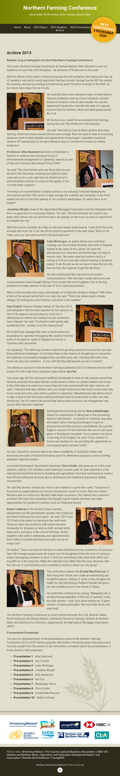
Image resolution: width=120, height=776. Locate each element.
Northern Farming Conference (50, 765)
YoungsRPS (57, 757)
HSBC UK (102, 751)
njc (82, 765)
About (27, 27)
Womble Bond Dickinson (35, 757)
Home (17, 27)
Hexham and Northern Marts (22, 754)
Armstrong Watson (32, 751)
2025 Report (40, 27)
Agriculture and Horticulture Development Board (67, 754)
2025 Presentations (81, 27)
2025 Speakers (58, 27)
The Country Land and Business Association (70, 751)
